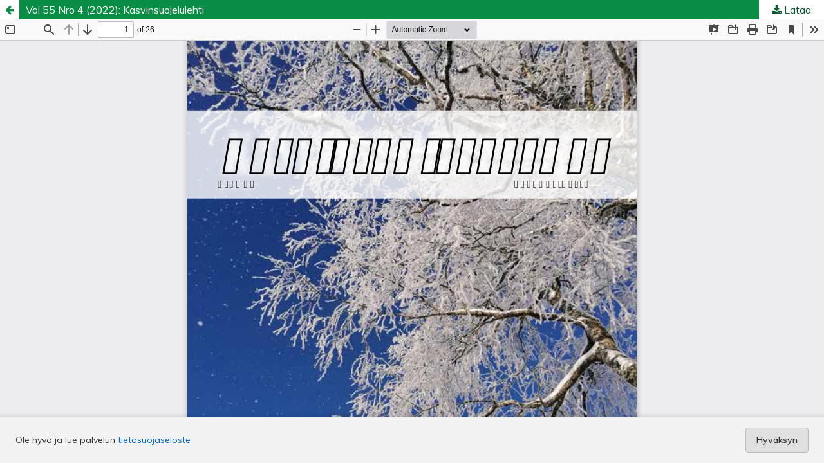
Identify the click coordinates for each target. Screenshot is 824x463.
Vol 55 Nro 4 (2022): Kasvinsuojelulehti (115, 9)
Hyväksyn (777, 440)
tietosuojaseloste (154, 440)
